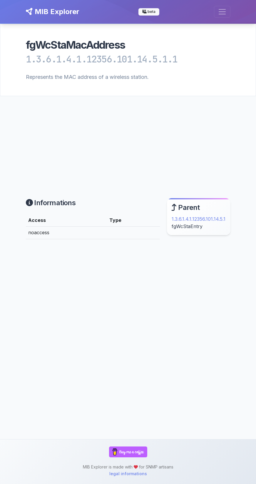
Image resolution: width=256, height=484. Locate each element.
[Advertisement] (128, 140)
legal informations (128, 473)
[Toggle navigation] (222, 12)
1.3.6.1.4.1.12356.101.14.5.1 (198, 219)
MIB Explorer (52, 11)
